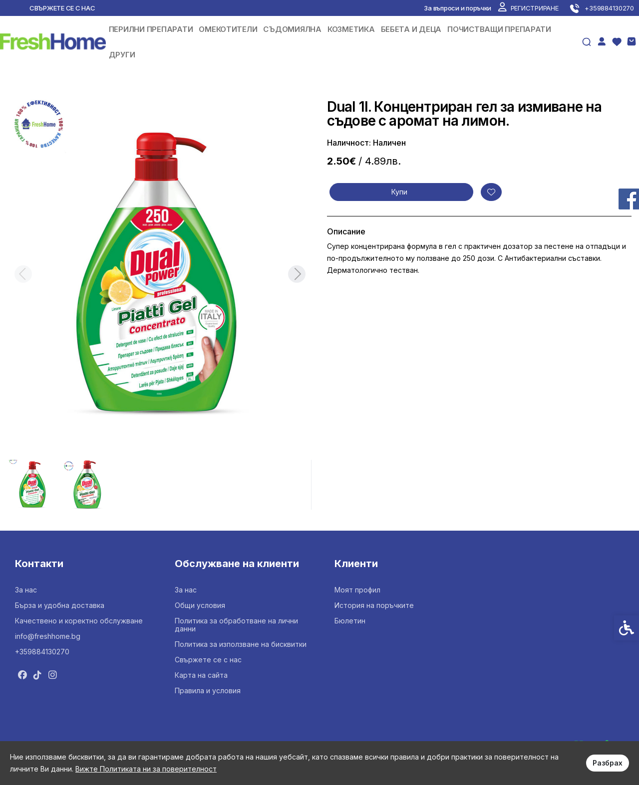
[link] (528, 8)
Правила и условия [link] (208, 690)
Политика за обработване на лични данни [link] (236, 624)
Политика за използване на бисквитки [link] (241, 644)
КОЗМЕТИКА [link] (351, 29)
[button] (33, 485)
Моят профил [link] (357, 590)
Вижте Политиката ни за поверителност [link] (146, 769)
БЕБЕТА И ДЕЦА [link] (411, 29)
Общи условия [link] (200, 605)
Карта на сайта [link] (201, 675)
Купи (399, 192)
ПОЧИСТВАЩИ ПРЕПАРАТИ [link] (499, 29)
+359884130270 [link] (42, 651)
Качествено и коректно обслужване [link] (79, 620)
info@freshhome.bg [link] (47, 636)
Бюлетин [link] (349, 620)
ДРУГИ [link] (122, 54)
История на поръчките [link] (374, 605)
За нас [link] (26, 590)
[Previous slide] (23, 274)
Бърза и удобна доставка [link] (59, 605)
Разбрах (608, 763)
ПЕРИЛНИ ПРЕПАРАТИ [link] (151, 29)
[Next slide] (297, 274)
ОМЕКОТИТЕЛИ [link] (228, 29)
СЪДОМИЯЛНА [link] (292, 29)
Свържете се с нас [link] (62, 8)
